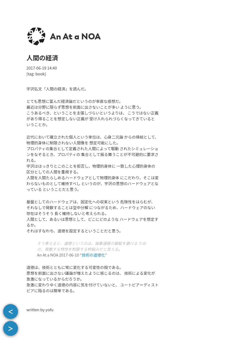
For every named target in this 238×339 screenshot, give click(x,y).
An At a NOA (75, 36)
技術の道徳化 (93, 255)
